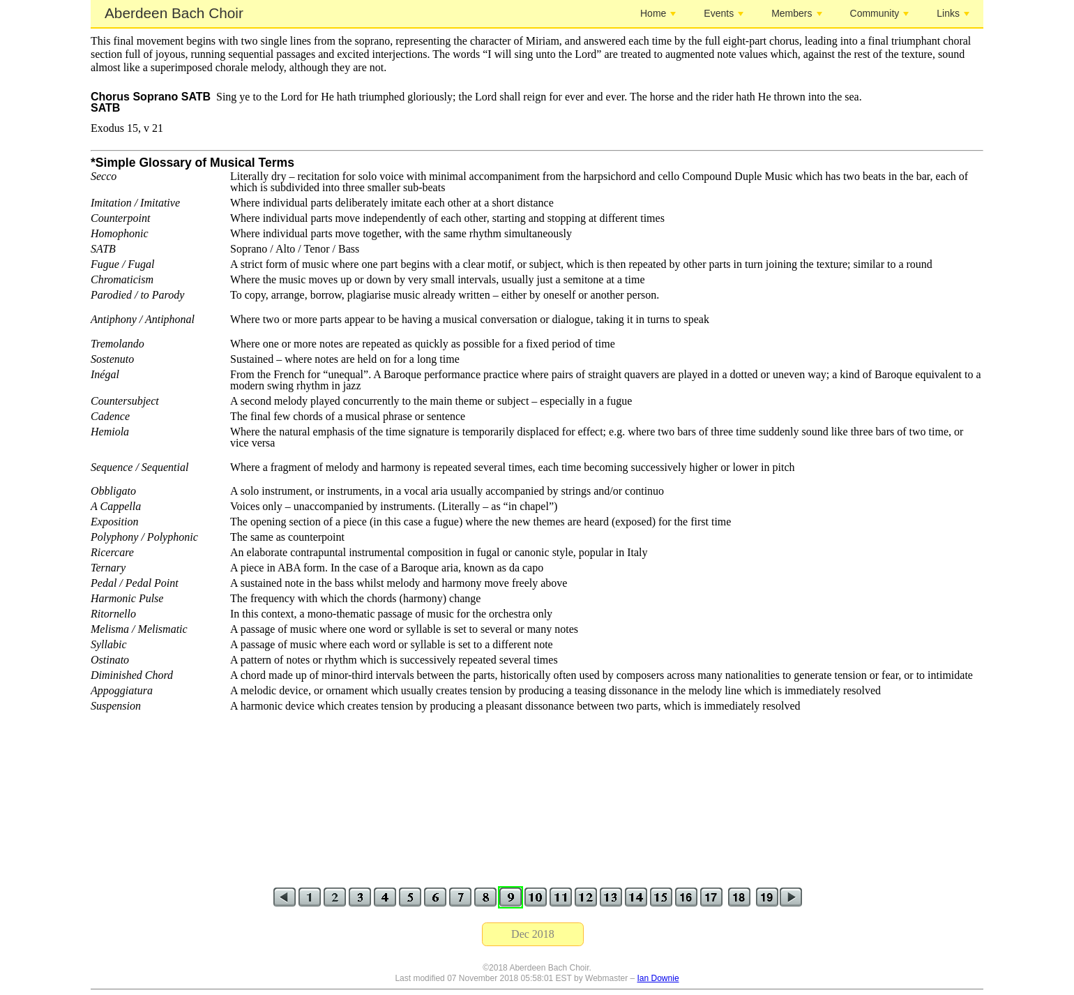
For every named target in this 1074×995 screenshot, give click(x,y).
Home (658, 13)
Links (953, 13)
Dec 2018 (532, 934)
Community (879, 13)
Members (796, 13)
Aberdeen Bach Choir (174, 13)
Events (723, 13)
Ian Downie (658, 978)
